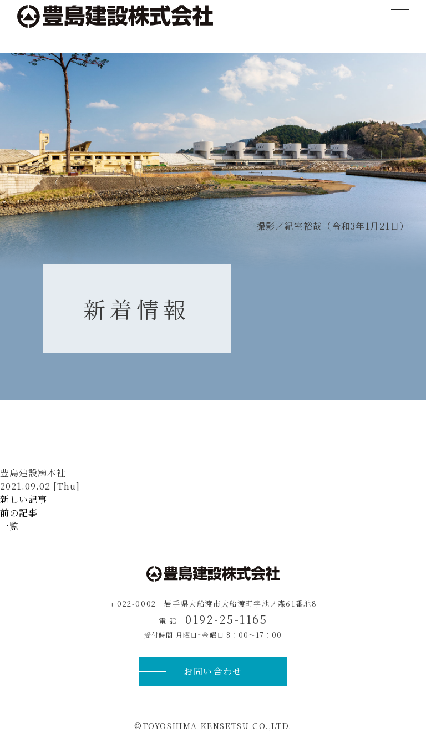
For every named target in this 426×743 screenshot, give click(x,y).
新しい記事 (23, 499)
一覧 (9, 526)
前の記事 (19, 512)
